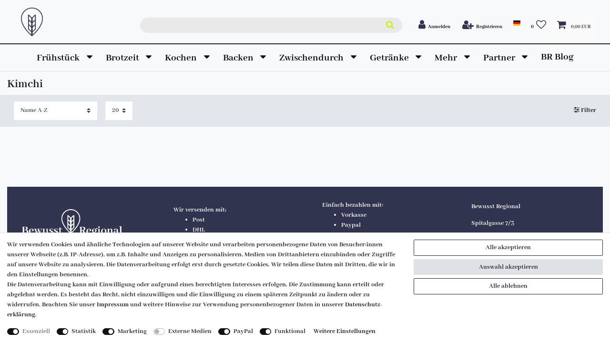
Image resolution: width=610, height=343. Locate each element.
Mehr (447, 58)
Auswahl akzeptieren (508, 267)
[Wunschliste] (539, 25)
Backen (239, 58)
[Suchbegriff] (271, 25)
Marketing (132, 331)
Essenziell (36, 331)
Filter (585, 111)
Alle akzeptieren (508, 247)
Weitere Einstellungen (345, 331)
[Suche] (389, 25)
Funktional (289, 331)
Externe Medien (190, 331)
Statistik (83, 331)
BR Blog (557, 57)
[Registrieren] (482, 25)
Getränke (390, 58)
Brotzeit (123, 58)
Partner (500, 58)
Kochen (182, 58)
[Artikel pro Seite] (118, 110)
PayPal (243, 331)
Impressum (113, 305)
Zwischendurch (312, 58)
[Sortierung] (55, 110)
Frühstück (59, 58)
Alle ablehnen (508, 286)
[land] (516, 23)
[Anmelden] (434, 25)
